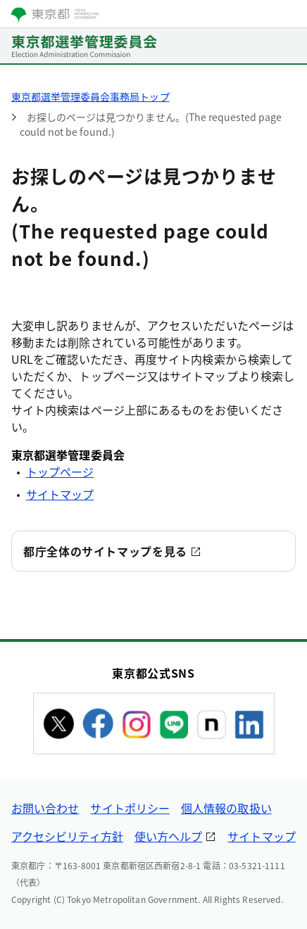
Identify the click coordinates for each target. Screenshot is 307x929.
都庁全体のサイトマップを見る (105, 551)
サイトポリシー (130, 808)
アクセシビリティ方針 (67, 836)
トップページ (60, 471)
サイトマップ (60, 494)
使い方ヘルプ (168, 836)
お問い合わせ (45, 808)
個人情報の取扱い (226, 808)
